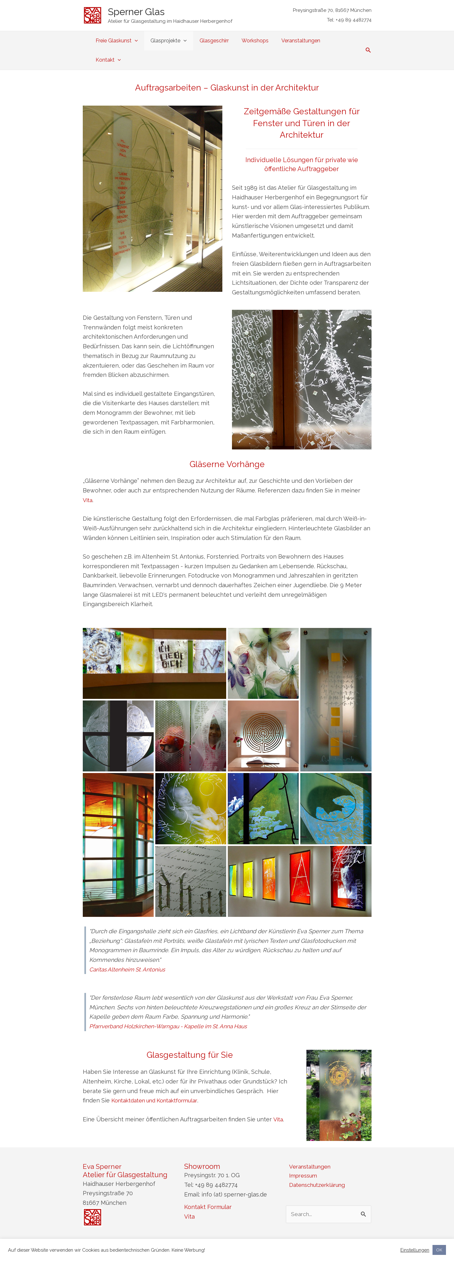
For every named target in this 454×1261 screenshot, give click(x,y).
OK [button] (439, 1250)
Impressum (301, 1157)
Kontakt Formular (208, 1187)
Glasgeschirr (217, 41)
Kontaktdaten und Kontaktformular (159, 1081)
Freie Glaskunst (125, 40)
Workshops (256, 41)
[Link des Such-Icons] (368, 41)
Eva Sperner (103, 1147)
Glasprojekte (175, 40)
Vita (88, 480)
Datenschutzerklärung (316, 1166)
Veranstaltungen (299, 41)
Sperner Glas (136, 11)
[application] (143, 40)
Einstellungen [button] (414, 1250)
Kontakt (341, 40)
